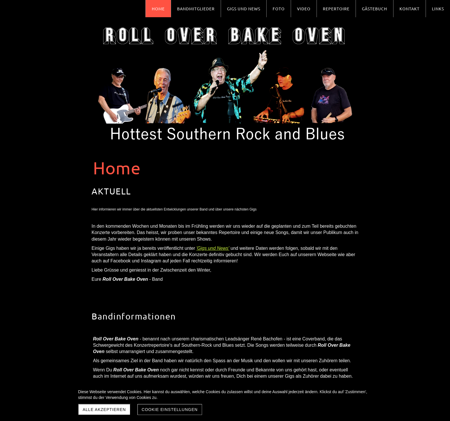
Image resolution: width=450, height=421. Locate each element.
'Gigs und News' (212, 248)
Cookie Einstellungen (170, 409)
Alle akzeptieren (104, 409)
